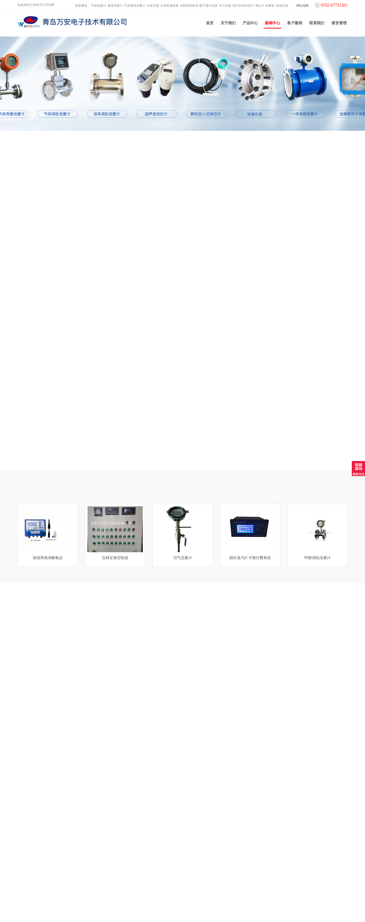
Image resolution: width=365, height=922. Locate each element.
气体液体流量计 (135, 4)
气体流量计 (98, 4)
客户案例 (294, 24)
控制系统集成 (189, 4)
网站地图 (302, 4)
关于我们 (228, 24)
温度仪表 (282, 4)
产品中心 (250, 24)
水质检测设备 (169, 4)
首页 (210, 24)
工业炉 (105, 892)
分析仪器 (153, 4)
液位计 (259, 4)
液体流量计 (115, 4)
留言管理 (339, 24)
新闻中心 (272, 26)
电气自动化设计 (243, 4)
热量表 (270, 4)
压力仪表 (225, 4)
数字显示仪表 (208, 4)
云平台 (105, 887)
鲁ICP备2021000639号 (222, 915)
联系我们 (316, 24)
